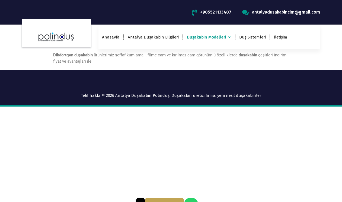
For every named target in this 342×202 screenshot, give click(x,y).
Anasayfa (111, 37)
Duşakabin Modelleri (206, 37)
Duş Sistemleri (252, 37)
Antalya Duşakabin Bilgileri (153, 37)
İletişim (280, 37)
